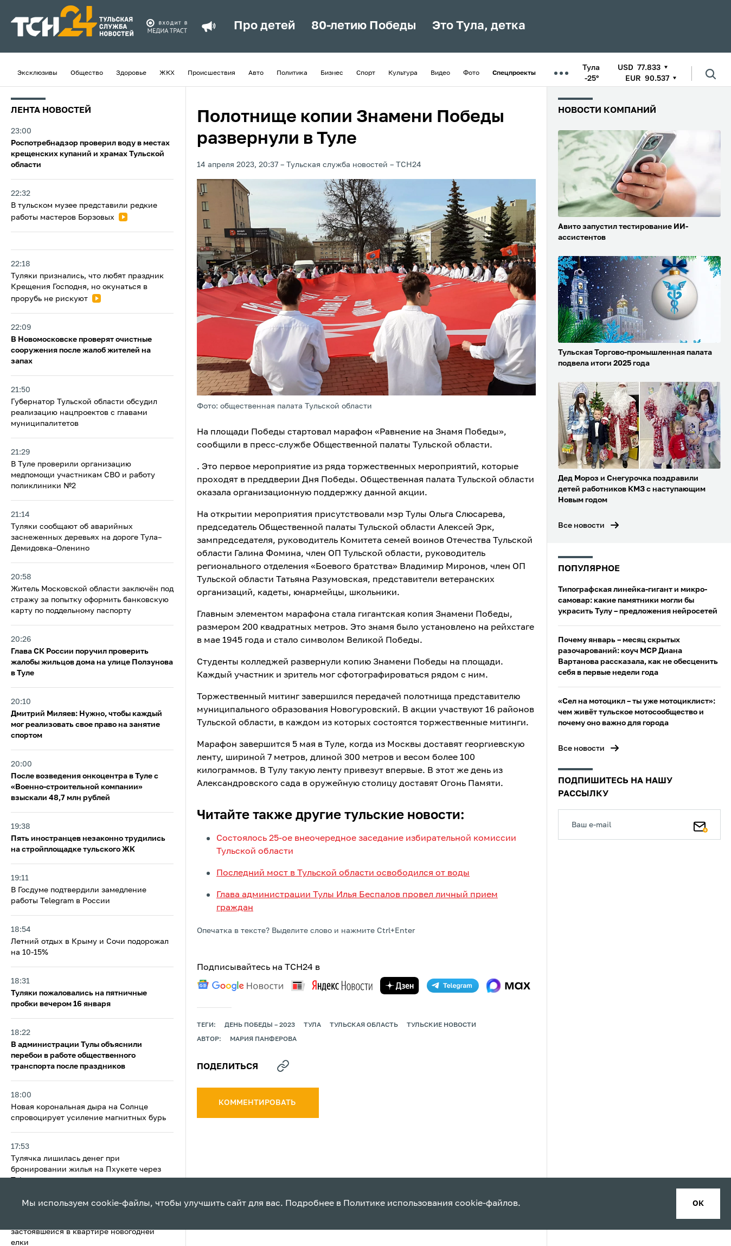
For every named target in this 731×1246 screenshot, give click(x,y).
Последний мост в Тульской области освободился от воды (343, 873)
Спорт (365, 73)
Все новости (581, 525)
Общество (86, 73)
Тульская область (364, 1025)
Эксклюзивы (37, 73)
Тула (312, 1025)
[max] (508, 986)
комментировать (258, 1103)
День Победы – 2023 (260, 1025)
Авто (256, 73)
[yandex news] (332, 985)
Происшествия (211, 73)
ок (698, 1203)
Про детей (264, 26)
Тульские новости (441, 1025)
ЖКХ (167, 73)
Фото (471, 73)
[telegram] (453, 986)
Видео (440, 73)
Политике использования (398, 1203)
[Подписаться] (701, 824)
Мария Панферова (263, 1039)
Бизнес (331, 73)
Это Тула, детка (478, 26)
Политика (292, 73)
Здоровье (131, 73)
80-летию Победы (363, 26)
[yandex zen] (399, 985)
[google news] (240, 986)
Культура (403, 73)
